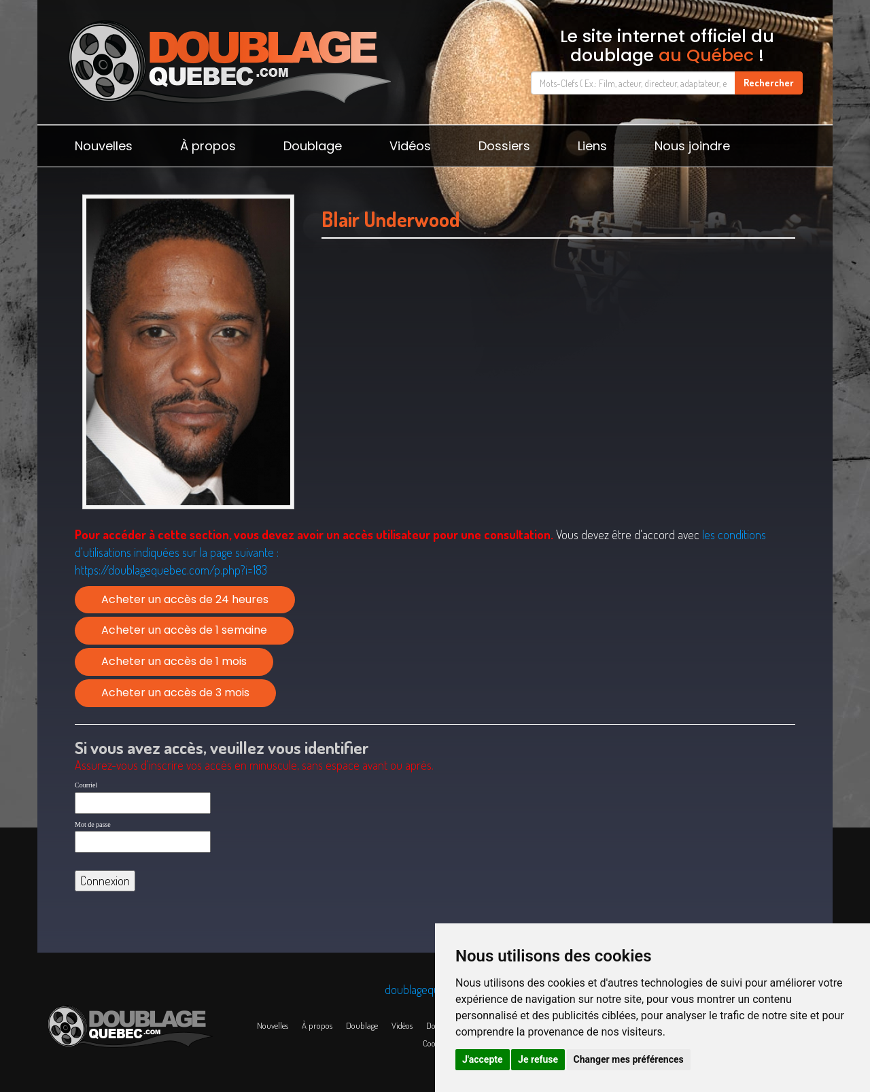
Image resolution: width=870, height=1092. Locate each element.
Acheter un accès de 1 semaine (184, 630)
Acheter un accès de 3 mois (175, 692)
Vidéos (410, 145)
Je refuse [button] (538, 1059)
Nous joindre (692, 145)
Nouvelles (104, 145)
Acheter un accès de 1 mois (174, 661)
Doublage (312, 145)
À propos (208, 145)
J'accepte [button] (482, 1059)
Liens (592, 145)
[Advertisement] (558, 385)
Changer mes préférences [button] (629, 1059)
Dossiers (504, 145)
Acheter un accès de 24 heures (184, 599)
